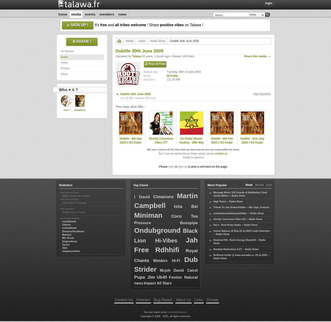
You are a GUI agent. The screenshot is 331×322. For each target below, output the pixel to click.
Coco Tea (184, 216)
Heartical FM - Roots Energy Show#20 (234, 240)
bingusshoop (69, 241)
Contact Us (124, 300)
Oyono (66, 244)
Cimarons (163, 196)
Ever (269, 185)
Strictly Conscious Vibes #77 (161, 140)
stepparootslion (71, 251)
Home (63, 14)
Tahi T (66, 110)
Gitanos (66, 224)
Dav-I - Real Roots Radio (227, 225)
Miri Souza (68, 238)
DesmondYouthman (73, 231)
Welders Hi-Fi (166, 261)
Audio (64, 57)
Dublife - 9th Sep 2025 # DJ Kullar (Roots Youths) (131, 142)
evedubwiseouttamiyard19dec (230, 213)
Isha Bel (186, 206)
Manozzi (67, 234)
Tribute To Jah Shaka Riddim (229, 207)
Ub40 (162, 277)
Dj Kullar (172, 75)
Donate (212, 300)
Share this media (255, 56)
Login (268, 3)
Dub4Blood (79, 110)
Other (64, 74)
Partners (143, 300)
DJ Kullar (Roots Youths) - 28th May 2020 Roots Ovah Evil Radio (191, 144)
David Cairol (186, 270)
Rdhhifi (167, 250)
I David (142, 197)
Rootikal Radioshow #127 (227, 249)
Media (76, 14)
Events (90, 14)
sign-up (182, 166)
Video (64, 62)
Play (256, 94)
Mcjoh (165, 270)
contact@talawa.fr (177, 312)
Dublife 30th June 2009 (136, 94)
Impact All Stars (158, 283)
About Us (183, 300)
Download (265, 94)
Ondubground (157, 230)
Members (106, 14)
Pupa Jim (144, 277)
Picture (65, 68)
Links (199, 300)
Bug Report (163, 300)
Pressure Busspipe (166, 223)
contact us (221, 153)
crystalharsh (69, 221)
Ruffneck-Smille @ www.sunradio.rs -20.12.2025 (240, 255)
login (171, 166)
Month (259, 185)
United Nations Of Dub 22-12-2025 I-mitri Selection (241, 231)
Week (249, 185)
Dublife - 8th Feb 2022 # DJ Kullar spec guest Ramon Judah (222, 144)
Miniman (148, 215)
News (122, 14)
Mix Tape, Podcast (259, 207)
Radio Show (157, 41)
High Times (219, 201)
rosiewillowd (69, 228)
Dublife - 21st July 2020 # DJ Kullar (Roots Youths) (252, 142)
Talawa (136, 56)
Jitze (65, 248)
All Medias (67, 51)
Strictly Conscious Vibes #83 (229, 219)
